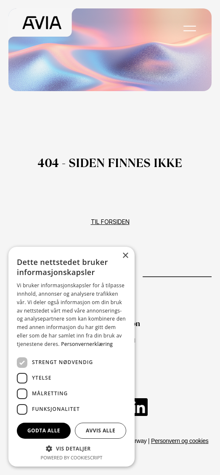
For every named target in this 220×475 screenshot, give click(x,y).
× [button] (125, 256)
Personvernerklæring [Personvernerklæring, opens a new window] (87, 344)
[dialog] (71, 357)
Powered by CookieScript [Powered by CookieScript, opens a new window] (72, 457)
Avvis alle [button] (100, 430)
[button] (71, 448)
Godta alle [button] (43, 430)
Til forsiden (110, 221)
